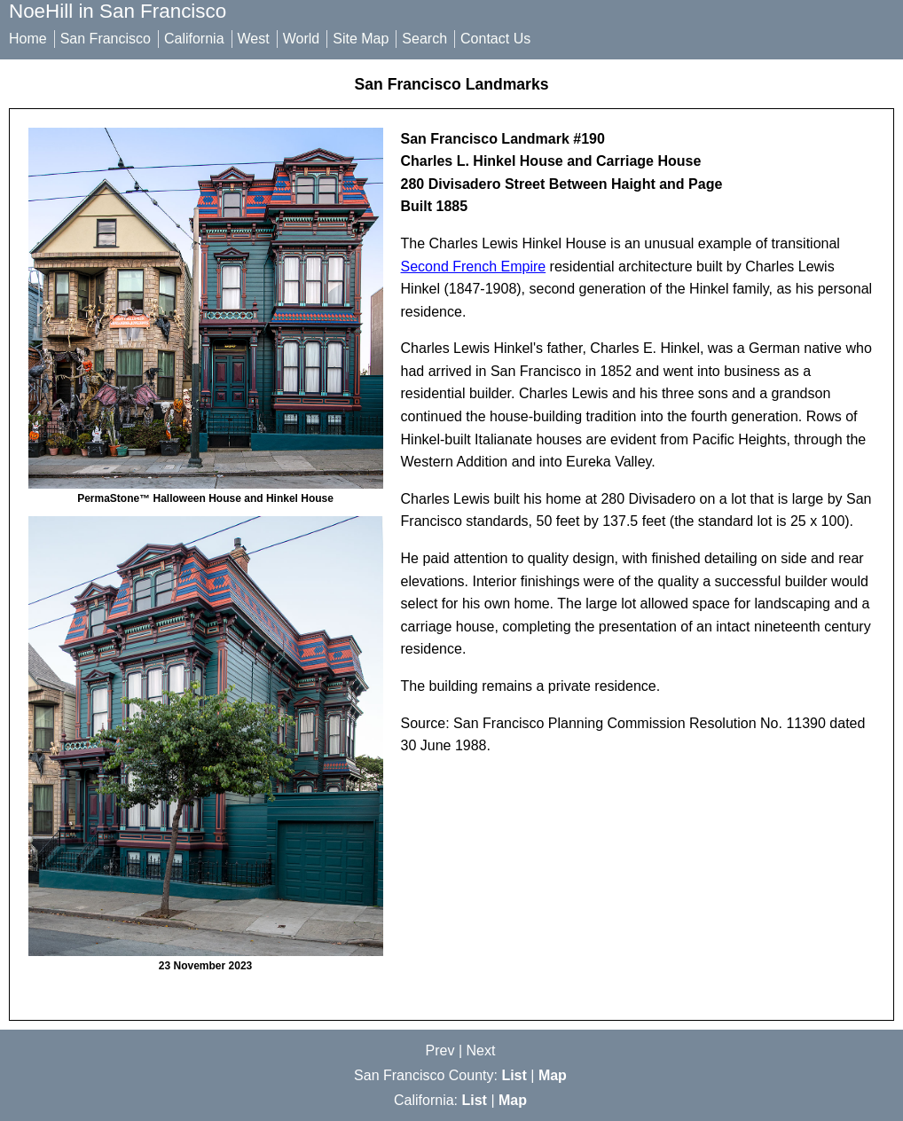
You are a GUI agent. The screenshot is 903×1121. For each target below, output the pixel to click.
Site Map (361, 38)
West (254, 38)
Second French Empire (473, 266)
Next (481, 1050)
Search (424, 38)
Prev (440, 1050)
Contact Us (495, 38)
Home (28, 38)
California (194, 38)
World (301, 38)
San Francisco (105, 38)
